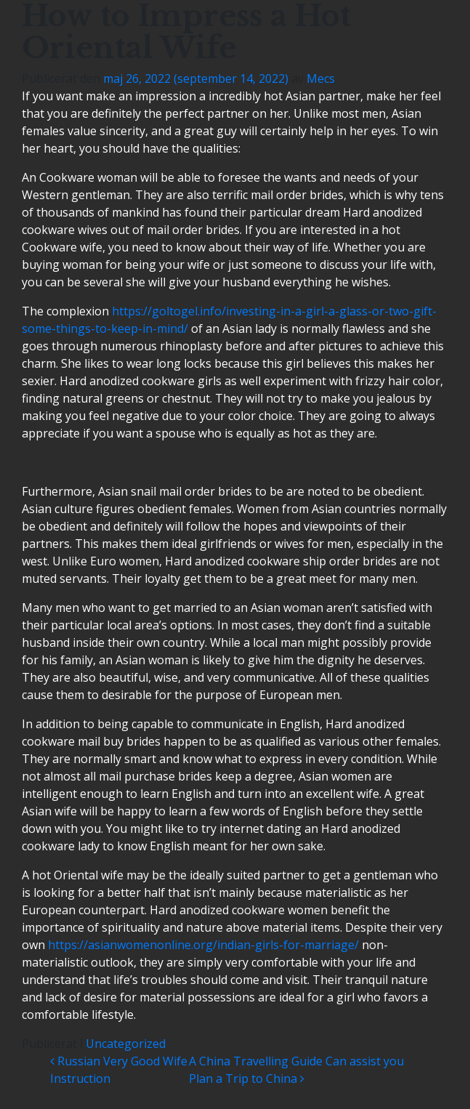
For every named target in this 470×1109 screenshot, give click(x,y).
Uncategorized (126, 1044)
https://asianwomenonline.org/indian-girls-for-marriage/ (203, 945)
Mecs (321, 78)
